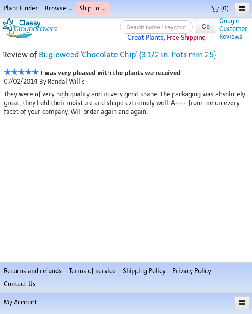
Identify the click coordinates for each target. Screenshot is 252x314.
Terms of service (92, 271)
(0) (219, 8)
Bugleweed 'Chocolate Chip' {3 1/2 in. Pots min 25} (127, 54)
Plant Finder (20, 8)
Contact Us (20, 284)
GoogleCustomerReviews (233, 29)
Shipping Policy (144, 271)
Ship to (92, 8)
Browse (58, 8)
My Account (20, 302)
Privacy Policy (191, 271)
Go (206, 26)
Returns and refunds (33, 271)
